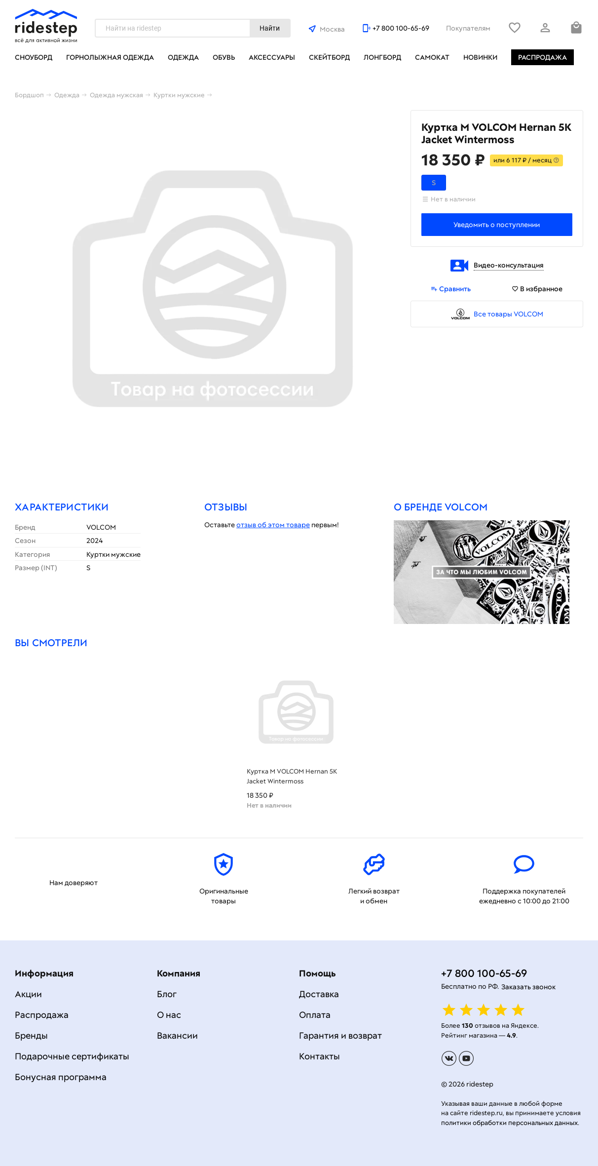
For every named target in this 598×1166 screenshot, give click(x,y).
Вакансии (177, 1035)
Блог (167, 994)
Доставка (319, 994)
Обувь (224, 57)
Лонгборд (382, 57)
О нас (169, 1014)
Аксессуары (272, 57)
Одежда (183, 57)
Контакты (319, 1056)
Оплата (315, 1014)
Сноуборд (33, 57)
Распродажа (542, 57)
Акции (28, 994)
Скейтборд (329, 57)
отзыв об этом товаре (273, 524)
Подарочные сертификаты (72, 1056)
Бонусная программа (61, 1077)
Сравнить (451, 288)
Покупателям (468, 28)
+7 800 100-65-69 (401, 28)
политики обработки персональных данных (509, 1123)
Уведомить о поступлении (496, 224)
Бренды (31, 1035)
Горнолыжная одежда (110, 57)
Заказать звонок (528, 986)
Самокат (432, 57)
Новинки (480, 57)
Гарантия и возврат (340, 1035)
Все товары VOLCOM (508, 314)
